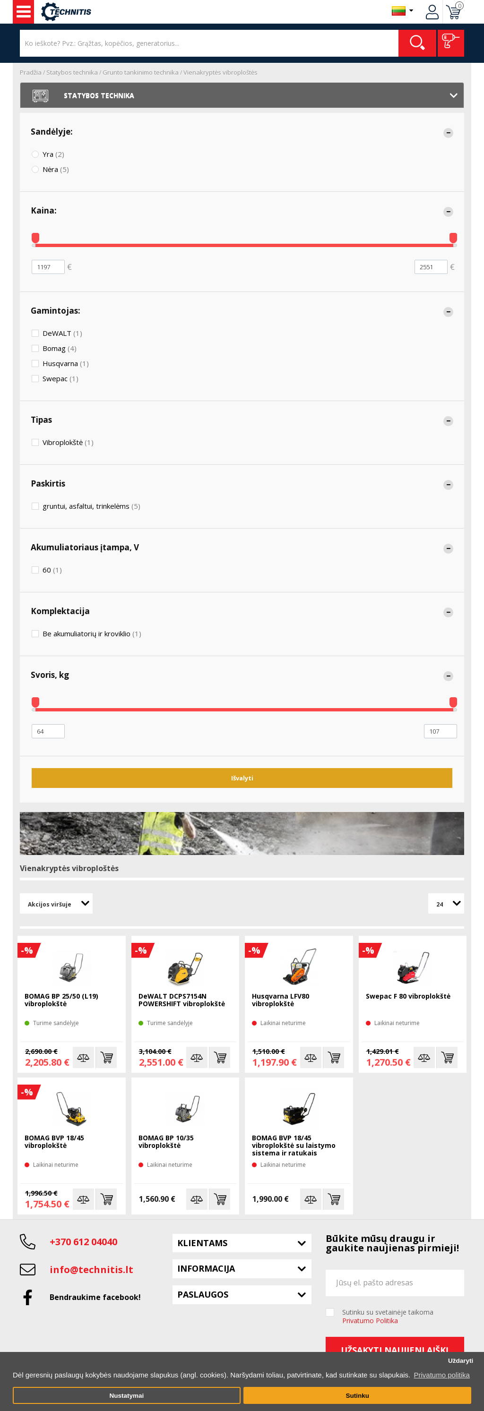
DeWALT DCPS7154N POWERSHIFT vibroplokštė (181, 1000)
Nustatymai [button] (126, 1395)
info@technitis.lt (91, 1269)
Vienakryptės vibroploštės (220, 72)
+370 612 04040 (83, 1241)
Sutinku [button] (357, 1395)
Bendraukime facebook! (95, 1297)
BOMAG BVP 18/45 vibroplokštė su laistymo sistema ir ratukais (294, 1145)
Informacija (206, 1268)
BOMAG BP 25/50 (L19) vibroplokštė (61, 1000)
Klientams (202, 1243)
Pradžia (31, 72)
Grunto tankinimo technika (141, 72)
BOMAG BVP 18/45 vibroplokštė (54, 1142)
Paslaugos (202, 1294)
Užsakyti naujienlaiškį (395, 1350)
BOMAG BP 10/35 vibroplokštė (166, 1142)
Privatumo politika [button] (441, 1375)
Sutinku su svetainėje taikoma (387, 1316)
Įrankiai (24, 12)
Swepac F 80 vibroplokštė (408, 996)
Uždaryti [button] (460, 1360)
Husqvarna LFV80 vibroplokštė (280, 1000)
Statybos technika (72, 72)
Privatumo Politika (370, 1320)
